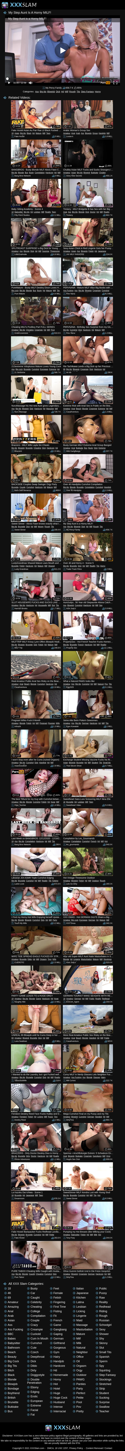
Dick (58, 91)
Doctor (92, 212)
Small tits (107, 763)
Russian (51, 723)
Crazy (32, 1324)
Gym (54, 1352)
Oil (76, 1361)
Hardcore (49, 173)
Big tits (43, 91)
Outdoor (95, 881)
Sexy (100, 1329)
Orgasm (43, 959)
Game (38, 999)
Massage (50, 409)
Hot (106, 841)
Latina (78, 1302)
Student (95, 763)
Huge (53, 802)
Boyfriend (12, 1393)
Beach (78, 409)
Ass (37, 91)
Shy (100, 1338)
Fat (31, 1414)
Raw (100, 1297)
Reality (48, 212)
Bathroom (12, 1347)
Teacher (102, 1411)
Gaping (56, 1334)
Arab (78, 133)
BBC (8, 1334)
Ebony (33, 1387)
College (33, 1311)
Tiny (55, 1117)
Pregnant (43, 723)
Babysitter (19, 212)
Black (29, 133)
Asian (17, 133)
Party (55, 920)
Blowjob (51, 91)
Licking (40, 1117)
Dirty (28, 1156)
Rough (72, 91)
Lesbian (37, 212)
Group (95, 133)
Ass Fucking (68, 291)
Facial (32, 1410)
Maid (77, 1320)
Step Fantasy (87, 91)
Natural (101, 684)
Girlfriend (57, 1343)
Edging (55, 881)
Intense (56, 1406)
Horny (98, 91)
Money (41, 527)
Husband (57, 1402)
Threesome (55, 251)
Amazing (11, 1306)
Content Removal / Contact (99, 1448)
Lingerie (76, 959)
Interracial (58, 1411)
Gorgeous (58, 1347)
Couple (23, 487)
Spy (100, 605)
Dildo (30, 959)
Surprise (45, 251)
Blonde (21, 173)
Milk (95, 1235)
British (10, 1397)
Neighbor (80, 1352)
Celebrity (34, 1302)
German (85, 723)
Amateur (66, 133)
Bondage (11, 1388)
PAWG (79, 1379)
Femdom (23, 1117)
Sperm (101, 1361)
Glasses (96, 1077)
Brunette (27, 369)
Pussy (50, 1117)
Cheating (30, 330)
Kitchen (79, 1297)
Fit (53, 1315)
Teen (48, 133)
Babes (10, 1338)
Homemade (59, 1375)
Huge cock (58, 1397)
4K (7, 1293)
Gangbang (97, 1156)
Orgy (108, 1156)
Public (91, 999)
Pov (106, 684)
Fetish (91, 251)
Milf (66, 91)
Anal (73, 133)
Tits (78, 91)
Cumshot (105, 291)
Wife (58, 723)
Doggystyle (35, 1375)
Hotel (55, 1388)
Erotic (32, 1396)
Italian (78, 1288)
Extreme (52, 369)
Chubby (102, 173)
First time (58, 1306)
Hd (62, 91)
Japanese (102, 251)
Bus (26, 173)
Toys (50, 959)
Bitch (9, 1370)
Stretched (103, 1384)
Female (56, 1293)
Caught (32, 1274)
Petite (51, 1235)
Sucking (102, 1397)
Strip (100, 1388)
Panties (79, 1384)
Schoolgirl (104, 1324)
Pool (53, 330)
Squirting (103, 1370)
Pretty (78, 1411)
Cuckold (34, 1334)
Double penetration (34, 1381)
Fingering (57, 1302)
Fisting (56, 1311)
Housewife (42, 605)
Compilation (39, 173)
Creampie (97, 291)
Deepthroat (35, 1356)
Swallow (102, 1406)
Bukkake (94, 173)
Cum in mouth (37, 1338)
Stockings (108, 959)
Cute (31, 1347)
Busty (31, 173)
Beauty (10, 1356)
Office (78, 1356)
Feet (54, 1288)
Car (31, 1293)
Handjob (102, 133)
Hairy (103, 1077)
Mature (38, 133)
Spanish (102, 1356)
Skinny (102, 1343)
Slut (53, 605)
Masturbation (86, 959)
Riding (101, 1311)
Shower (102, 1334)
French (81, 645)
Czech (33, 1352)
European (44, 369)
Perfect (79, 1393)
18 (12, 133)
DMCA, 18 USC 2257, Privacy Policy (65, 1448)
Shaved (51, 566)
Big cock (14, 291)
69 (64, 369)
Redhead (106, 999)
